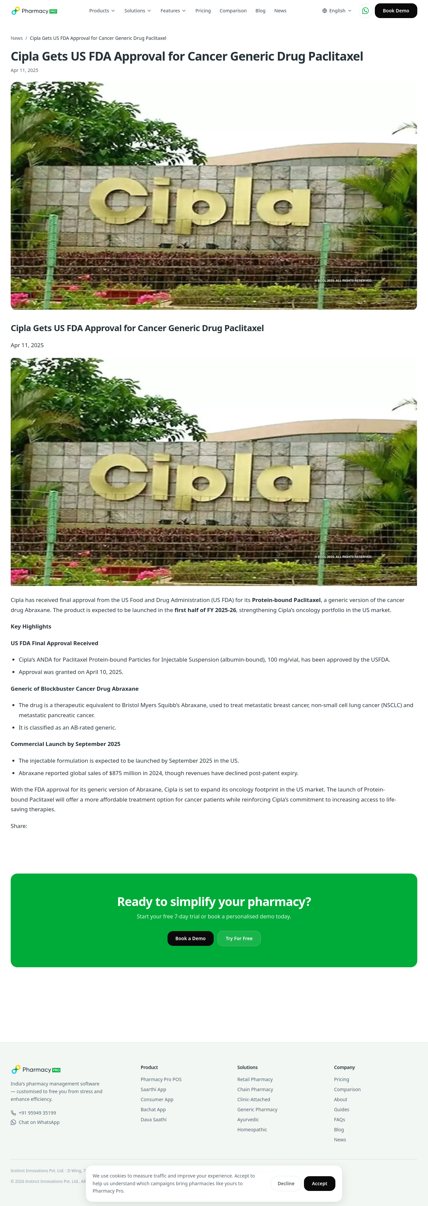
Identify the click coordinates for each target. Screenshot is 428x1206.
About (340, 1099)
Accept (319, 1183)
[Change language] (337, 11)
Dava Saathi (154, 1119)
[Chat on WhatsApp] (365, 10)
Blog (260, 10)
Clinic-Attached (253, 1099)
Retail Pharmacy (255, 1079)
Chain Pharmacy (255, 1089)
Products (102, 10)
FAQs (339, 1119)
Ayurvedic (248, 1119)
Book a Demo (191, 938)
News (280, 10)
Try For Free (239, 938)
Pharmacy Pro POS (161, 1079)
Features (173, 10)
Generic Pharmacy (257, 1109)
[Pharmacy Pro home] (34, 11)
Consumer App (157, 1099)
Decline (286, 1183)
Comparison (233, 10)
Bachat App (153, 1109)
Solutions (138, 10)
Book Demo (396, 10)
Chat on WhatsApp (35, 1122)
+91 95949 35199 (33, 1113)
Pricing (203, 10)
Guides (341, 1109)
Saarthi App (153, 1089)
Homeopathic (252, 1129)
